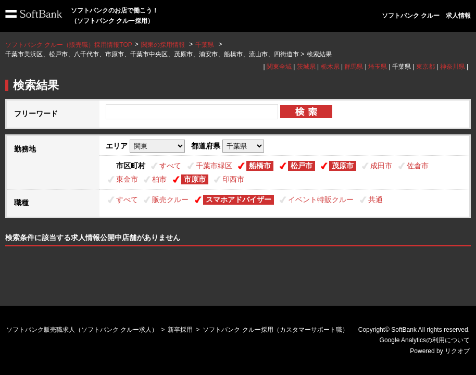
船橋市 (260, 165)
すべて (170, 165)
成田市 (381, 165)
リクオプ (457, 351)
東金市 (127, 179)
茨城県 (306, 66)
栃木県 (330, 66)
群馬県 (353, 66)
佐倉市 (418, 165)
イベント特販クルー (321, 199)
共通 (375, 199)
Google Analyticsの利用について (425, 340)
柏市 (159, 179)
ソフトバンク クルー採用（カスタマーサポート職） (275, 329)
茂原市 (343, 165)
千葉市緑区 (214, 165)
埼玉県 (377, 66)
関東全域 (279, 66)
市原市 (195, 179)
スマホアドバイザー (238, 199)
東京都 (425, 66)
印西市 (233, 179)
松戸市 (301, 165)
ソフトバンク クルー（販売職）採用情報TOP (68, 44)
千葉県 (204, 44)
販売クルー (170, 199)
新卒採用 (180, 329)
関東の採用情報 (163, 44)
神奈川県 (452, 66)
